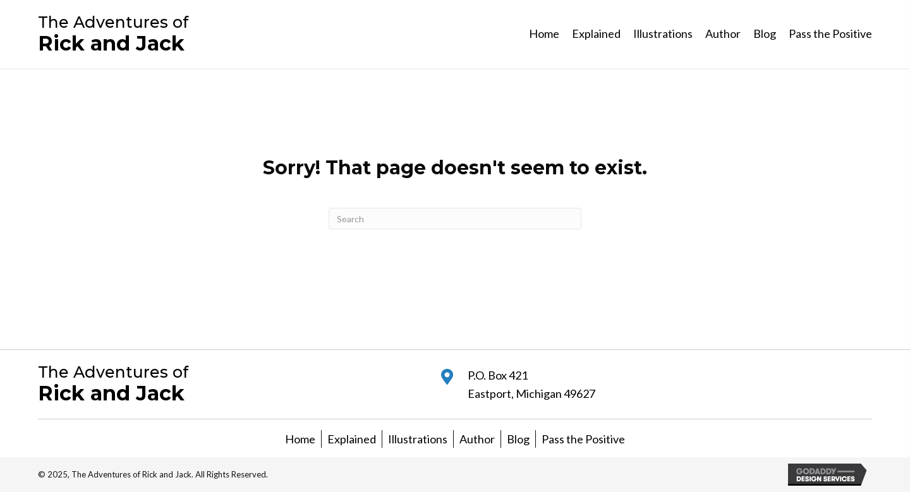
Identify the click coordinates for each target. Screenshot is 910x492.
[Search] (455, 218)
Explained (351, 439)
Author (477, 439)
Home (300, 439)
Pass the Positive (583, 439)
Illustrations (417, 439)
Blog (518, 439)
